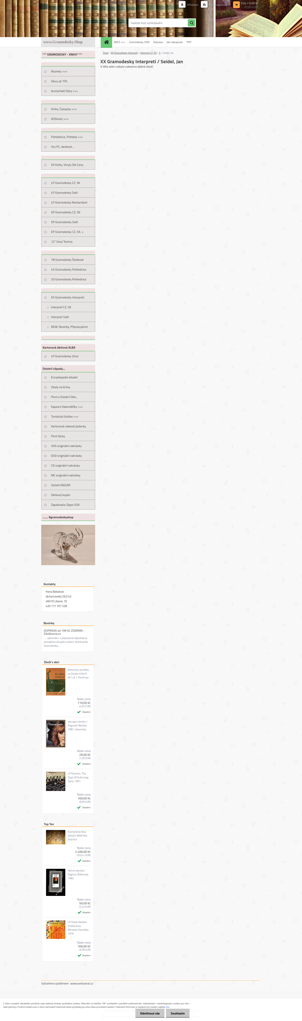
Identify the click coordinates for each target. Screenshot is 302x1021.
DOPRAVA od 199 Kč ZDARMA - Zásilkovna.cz (64, 632)
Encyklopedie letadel (64, 377)
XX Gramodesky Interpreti (67, 297)
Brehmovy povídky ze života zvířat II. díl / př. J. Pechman (78, 673)
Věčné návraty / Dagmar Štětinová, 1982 (78, 874)
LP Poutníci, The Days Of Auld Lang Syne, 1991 (78, 777)
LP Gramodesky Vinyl (64, 356)
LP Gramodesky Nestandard (69, 202)
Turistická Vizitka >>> (65, 416)
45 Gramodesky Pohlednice (68, 269)
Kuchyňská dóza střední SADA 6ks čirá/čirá (77, 835)
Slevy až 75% (59, 81)
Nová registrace (218, 5)
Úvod (105, 53)
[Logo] (67, 22)
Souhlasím (178, 1013)
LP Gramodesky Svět (64, 192)
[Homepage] (107, 42)
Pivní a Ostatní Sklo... (64, 397)
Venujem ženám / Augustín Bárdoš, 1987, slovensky (78, 725)
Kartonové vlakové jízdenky (68, 426)
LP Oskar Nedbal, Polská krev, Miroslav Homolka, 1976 (78, 927)
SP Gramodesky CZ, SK (65, 212)
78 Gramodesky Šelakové (67, 259)
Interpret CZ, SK (61, 307)
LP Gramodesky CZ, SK (65, 182)
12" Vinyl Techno (61, 241)
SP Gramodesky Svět (64, 222)
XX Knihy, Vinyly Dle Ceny (67, 164)
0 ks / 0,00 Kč (249, 3)
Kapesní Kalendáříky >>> (67, 406)
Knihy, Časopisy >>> (64, 109)
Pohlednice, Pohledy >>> (67, 137)
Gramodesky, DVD (139, 42)
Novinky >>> (59, 71)
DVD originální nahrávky (66, 455)
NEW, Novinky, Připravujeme (69, 326)
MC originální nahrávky (66, 475)
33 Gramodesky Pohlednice (68, 279)
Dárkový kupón (60, 495)
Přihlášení (193, 5)
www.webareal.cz (81, 983)
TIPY (188, 42)
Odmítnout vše (150, 1013)
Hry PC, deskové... (62, 146)
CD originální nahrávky (65, 465)
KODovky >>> (60, 118)
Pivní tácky (58, 436)
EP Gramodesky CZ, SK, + (67, 231)
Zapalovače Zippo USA (65, 504)
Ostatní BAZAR (60, 485)
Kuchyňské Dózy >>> (64, 91)
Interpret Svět (60, 317)
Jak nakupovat (175, 42)
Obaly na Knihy (60, 387)
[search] (191, 23)
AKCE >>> (119, 42)
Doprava (158, 42)
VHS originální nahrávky (66, 446)
